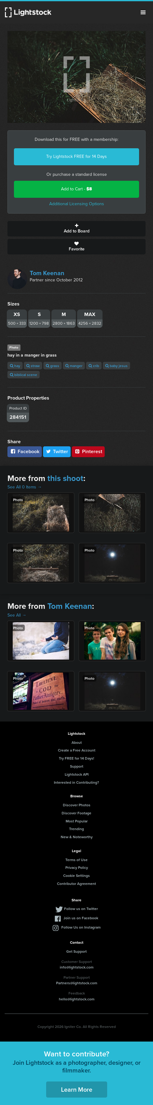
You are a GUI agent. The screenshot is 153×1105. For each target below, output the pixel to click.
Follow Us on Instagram (81, 927)
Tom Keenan (47, 273)
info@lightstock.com (77, 967)
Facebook (24, 451)
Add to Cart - (76, 189)
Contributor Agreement (76, 883)
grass (52, 365)
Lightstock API (77, 774)
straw (33, 365)
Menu (143, 12)
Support (76, 766)
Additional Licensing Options (76, 204)
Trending (76, 828)
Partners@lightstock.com (76, 983)
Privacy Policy (76, 867)
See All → (16, 615)
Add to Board (76, 228)
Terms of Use (76, 859)
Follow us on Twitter (81, 908)
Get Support (76, 951)
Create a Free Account (76, 750)
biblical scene (23, 374)
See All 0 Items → (24, 487)
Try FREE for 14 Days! (76, 758)
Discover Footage (76, 813)
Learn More (76, 1089)
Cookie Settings (76, 875)
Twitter (57, 451)
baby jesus (116, 365)
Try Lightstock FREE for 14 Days (76, 156)
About (77, 742)
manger (73, 365)
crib (94, 365)
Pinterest (88, 451)
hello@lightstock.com (76, 999)
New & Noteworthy (77, 836)
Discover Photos (76, 805)
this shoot (65, 478)
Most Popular (77, 821)
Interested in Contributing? (76, 782)
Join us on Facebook (80, 918)
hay (15, 365)
